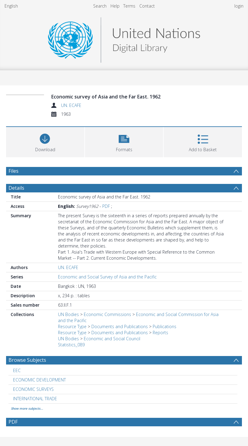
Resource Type (72, 326)
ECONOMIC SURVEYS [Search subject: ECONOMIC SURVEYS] (33, 389)
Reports (160, 332)
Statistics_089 (71, 345)
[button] (124, 141)
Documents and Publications (119, 326)
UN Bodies (68, 314)
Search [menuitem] (100, 6)
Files (13, 171)
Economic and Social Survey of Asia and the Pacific (107, 277)
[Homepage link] (124, 38)
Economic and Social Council (112, 338)
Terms (129, 6)
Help (115, 6)
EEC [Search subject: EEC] (17, 370)
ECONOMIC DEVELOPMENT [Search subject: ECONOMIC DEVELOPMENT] (39, 380)
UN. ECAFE (71, 105)
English (11, 6)
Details (16, 188)
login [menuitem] (238, 6)
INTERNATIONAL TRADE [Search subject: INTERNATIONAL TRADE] (35, 398)
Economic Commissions (107, 314)
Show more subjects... (27, 408)
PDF (106, 206)
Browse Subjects (27, 360)
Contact (147, 6)
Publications (164, 326)
